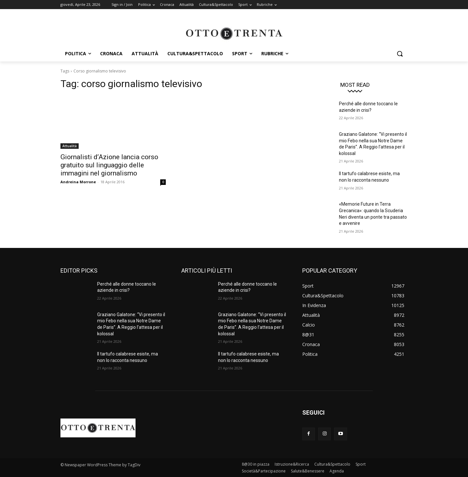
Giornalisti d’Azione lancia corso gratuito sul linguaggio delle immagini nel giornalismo (109, 165)
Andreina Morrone (78, 181)
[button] (400, 53)
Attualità (69, 146)
